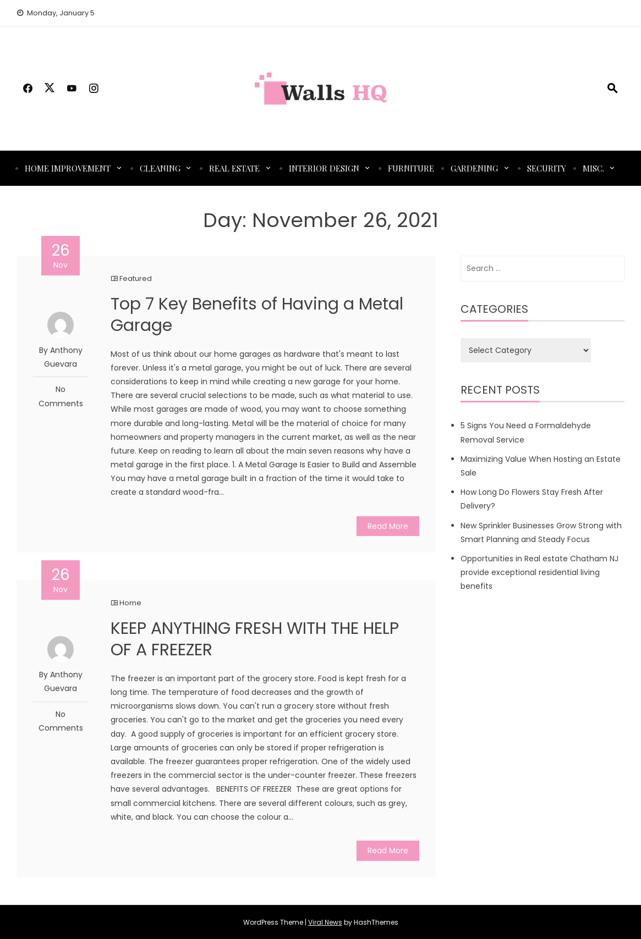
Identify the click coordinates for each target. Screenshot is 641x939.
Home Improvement (68, 168)
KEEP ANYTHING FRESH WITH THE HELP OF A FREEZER (255, 639)
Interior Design (324, 168)
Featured (135, 278)
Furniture (411, 168)
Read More (388, 526)
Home (130, 603)
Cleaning (160, 168)
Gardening (474, 168)
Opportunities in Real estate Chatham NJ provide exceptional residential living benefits (539, 572)
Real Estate (234, 168)
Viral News (325, 922)
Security (546, 168)
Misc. (593, 168)
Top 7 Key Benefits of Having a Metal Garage (257, 314)
